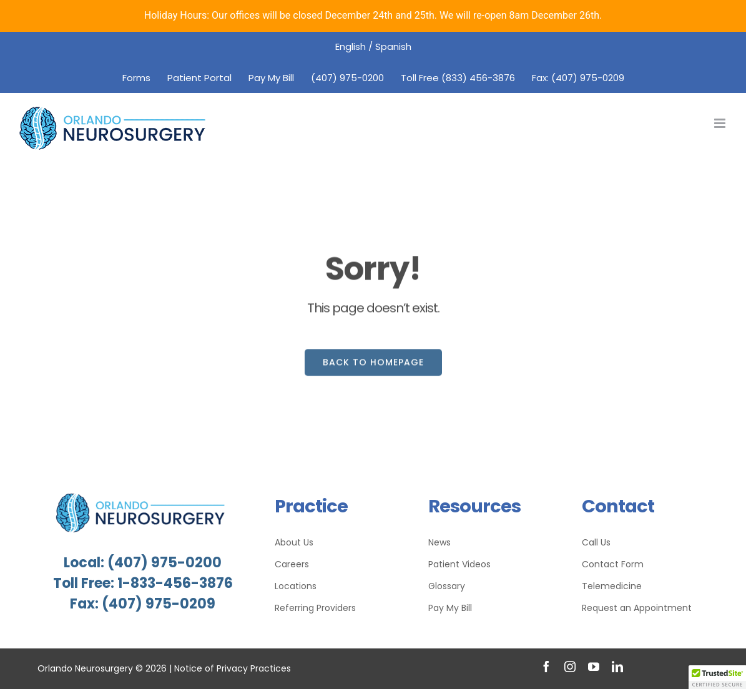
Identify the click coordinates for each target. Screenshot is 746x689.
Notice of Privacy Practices (232, 668)
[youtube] (593, 666)
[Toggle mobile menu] (720, 123)
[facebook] (546, 666)
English (350, 46)
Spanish (393, 46)
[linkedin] (617, 666)
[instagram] (570, 666)
